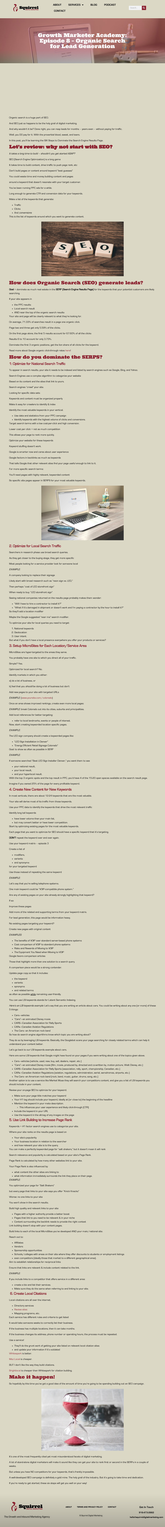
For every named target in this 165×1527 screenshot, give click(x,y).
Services (76, 5)
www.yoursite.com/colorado (37, 698)
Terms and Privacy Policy (90, 1507)
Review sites (20, 1309)
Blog (93, 4)
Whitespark (15, 1353)
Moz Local (14, 1359)
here (67, 350)
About (57, 4)
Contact (60, 10)
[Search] (144, 8)
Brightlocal (15, 1370)
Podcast (110, 4)
